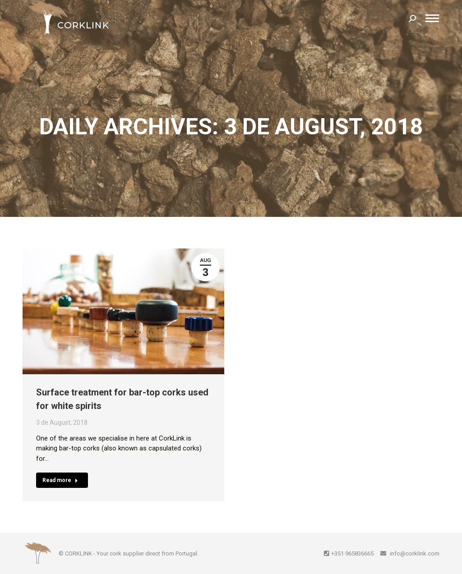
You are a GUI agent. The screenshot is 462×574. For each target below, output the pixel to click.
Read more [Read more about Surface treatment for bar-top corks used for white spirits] (60, 480)
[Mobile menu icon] (432, 18)
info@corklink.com (413, 553)
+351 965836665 (352, 553)
